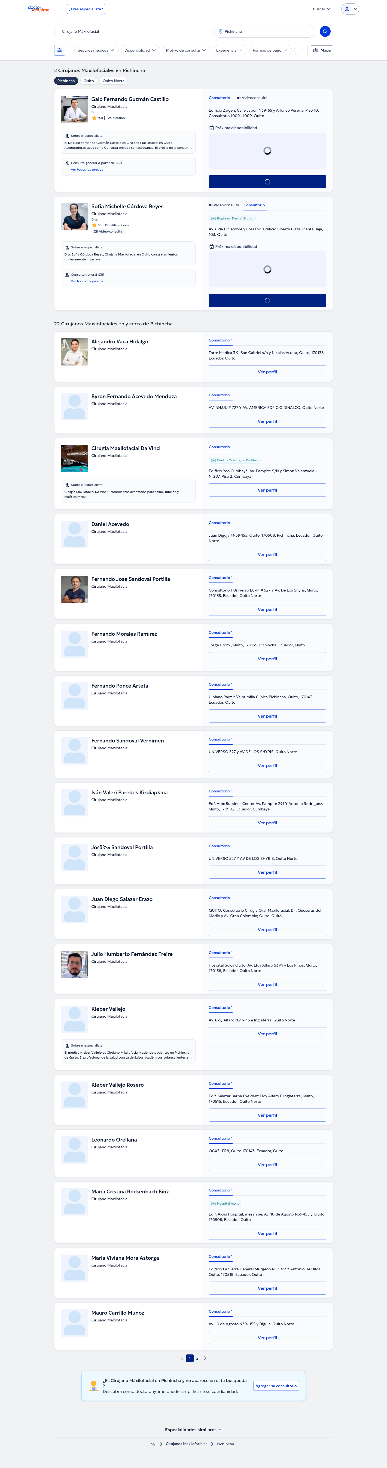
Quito (89, 80)
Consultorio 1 (221, 97)
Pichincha (66, 80)
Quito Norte (113, 80)
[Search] (325, 31)
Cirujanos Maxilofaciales (187, 1444)
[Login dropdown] (350, 9)
